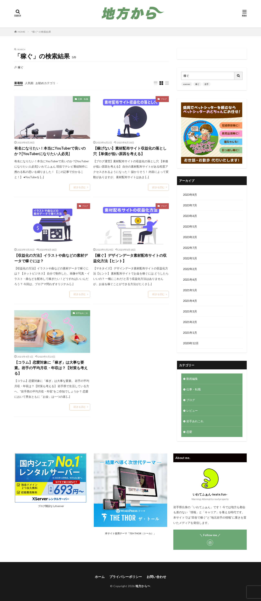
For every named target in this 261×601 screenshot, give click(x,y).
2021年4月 (190, 300)
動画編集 (192, 378)
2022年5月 (190, 258)
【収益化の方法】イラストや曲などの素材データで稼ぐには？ (51, 258)
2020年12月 (191, 343)
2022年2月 (190, 269)
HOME (21, 31)
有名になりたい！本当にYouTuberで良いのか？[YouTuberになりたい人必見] (50, 151)
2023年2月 (190, 237)
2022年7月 (190, 247)
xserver (186, 84)
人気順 (29, 83)
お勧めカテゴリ (45, 83)
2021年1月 (190, 332)
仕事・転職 (83, 99)
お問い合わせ (156, 577)
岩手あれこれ (82, 313)
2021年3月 (190, 311)
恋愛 (189, 431)
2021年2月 (190, 322)
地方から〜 (142, 586)
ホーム (100, 577)
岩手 (207, 84)
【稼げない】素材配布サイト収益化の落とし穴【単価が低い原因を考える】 (130, 151)
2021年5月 (190, 290)
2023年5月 (190, 226)
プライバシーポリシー (125, 577)
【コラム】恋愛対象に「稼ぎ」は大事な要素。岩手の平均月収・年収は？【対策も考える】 (51, 367)
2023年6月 (190, 216)
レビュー (192, 410)
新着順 (18, 83)
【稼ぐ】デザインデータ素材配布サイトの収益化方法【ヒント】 (130, 258)
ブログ (164, 99)
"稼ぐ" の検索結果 (41, 31)
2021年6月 (190, 279)
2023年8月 (190, 194)
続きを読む (80, 187)
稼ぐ (197, 84)
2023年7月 (190, 205)
